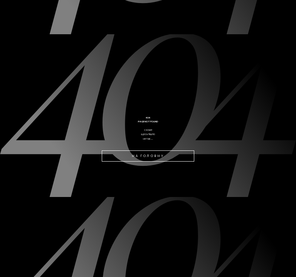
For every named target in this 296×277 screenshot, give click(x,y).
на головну (148, 156)
